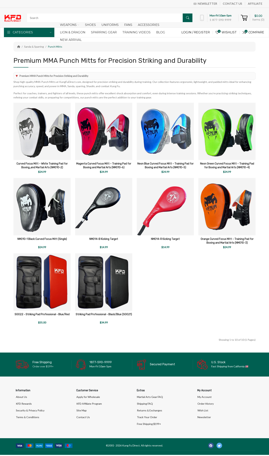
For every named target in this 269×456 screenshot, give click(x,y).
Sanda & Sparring (34, 46)
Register (202, 32)
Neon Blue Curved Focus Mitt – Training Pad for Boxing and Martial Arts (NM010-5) (165, 165)
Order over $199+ (43, 366)
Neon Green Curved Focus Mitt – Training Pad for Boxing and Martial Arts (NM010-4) (227, 165)
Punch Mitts (55, 46)
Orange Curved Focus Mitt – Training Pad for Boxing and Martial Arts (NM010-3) (227, 240)
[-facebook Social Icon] (211, 446)
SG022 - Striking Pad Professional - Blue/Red (42, 314)
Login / (187, 32)
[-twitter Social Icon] (219, 446)
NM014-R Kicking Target (165, 239)
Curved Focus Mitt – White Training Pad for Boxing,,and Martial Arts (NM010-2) (42, 165)
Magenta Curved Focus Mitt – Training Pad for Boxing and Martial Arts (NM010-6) (103, 165)
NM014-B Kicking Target (103, 239)
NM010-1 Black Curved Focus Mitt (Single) (42, 239)
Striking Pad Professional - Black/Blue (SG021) (104, 314)
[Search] (109, 17)
